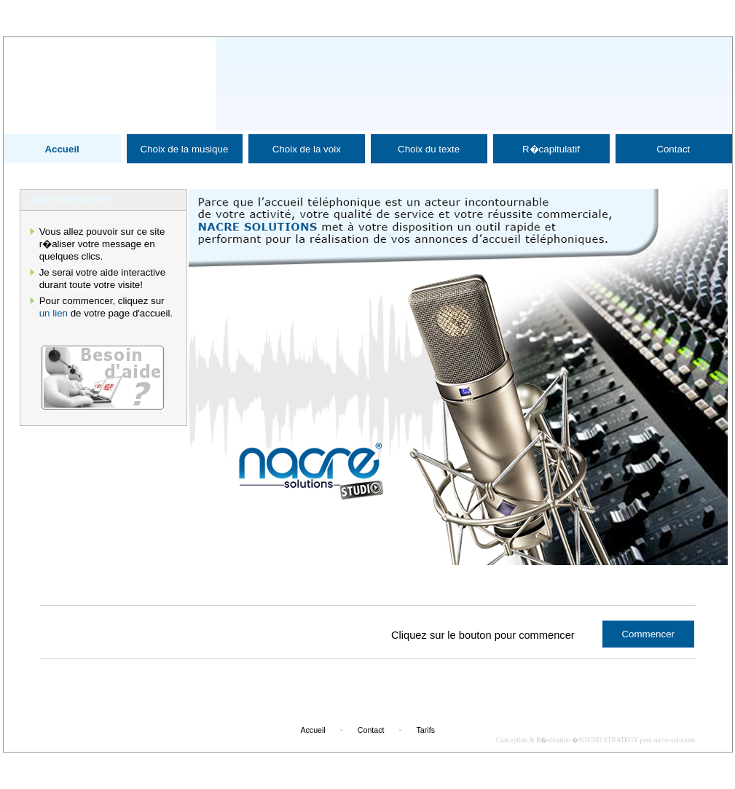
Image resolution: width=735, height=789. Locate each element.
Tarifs (426, 730)
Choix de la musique (185, 149)
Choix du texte (429, 149)
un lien (53, 313)
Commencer (648, 634)
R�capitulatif (551, 149)
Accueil (61, 149)
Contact (673, 149)
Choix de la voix (306, 149)
